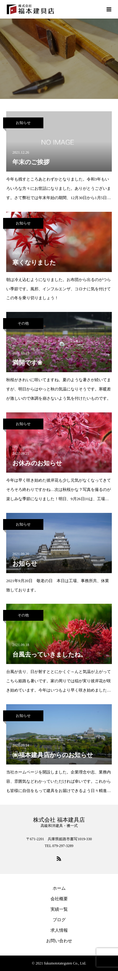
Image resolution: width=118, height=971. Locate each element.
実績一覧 (59, 909)
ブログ (59, 920)
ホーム (59, 888)
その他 (23, 323)
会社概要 (59, 898)
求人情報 (59, 930)
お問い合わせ (59, 941)
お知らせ (23, 123)
